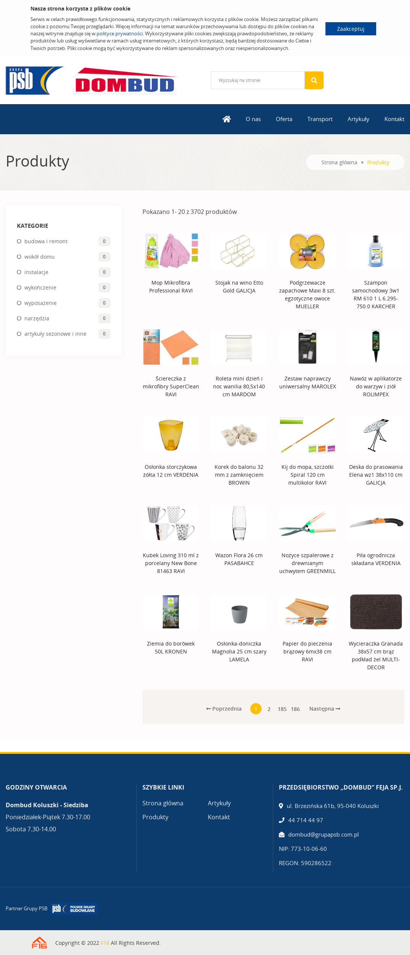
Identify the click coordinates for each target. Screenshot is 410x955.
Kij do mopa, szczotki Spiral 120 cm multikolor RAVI (307, 474)
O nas (253, 119)
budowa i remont (46, 241)
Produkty (155, 817)
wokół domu (39, 256)
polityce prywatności (120, 33)
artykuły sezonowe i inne (55, 333)
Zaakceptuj (351, 28)
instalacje (36, 272)
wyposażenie (40, 302)
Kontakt (394, 119)
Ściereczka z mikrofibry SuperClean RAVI (171, 386)
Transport (320, 119)
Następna (324, 708)
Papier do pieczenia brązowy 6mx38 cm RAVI (307, 651)
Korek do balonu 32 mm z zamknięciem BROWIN (239, 474)
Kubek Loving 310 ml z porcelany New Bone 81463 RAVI (171, 563)
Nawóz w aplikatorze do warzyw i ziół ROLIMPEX (376, 386)
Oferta (284, 119)
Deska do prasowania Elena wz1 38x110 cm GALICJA (376, 474)
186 (295, 708)
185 (282, 708)
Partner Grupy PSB (26, 908)
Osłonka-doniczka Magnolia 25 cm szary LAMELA (239, 651)
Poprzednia (224, 708)
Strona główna (339, 162)
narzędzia (36, 318)
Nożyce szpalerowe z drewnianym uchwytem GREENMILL (307, 563)
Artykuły (358, 119)
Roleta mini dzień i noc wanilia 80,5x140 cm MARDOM (239, 386)
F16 (105, 942)
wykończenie (40, 287)
